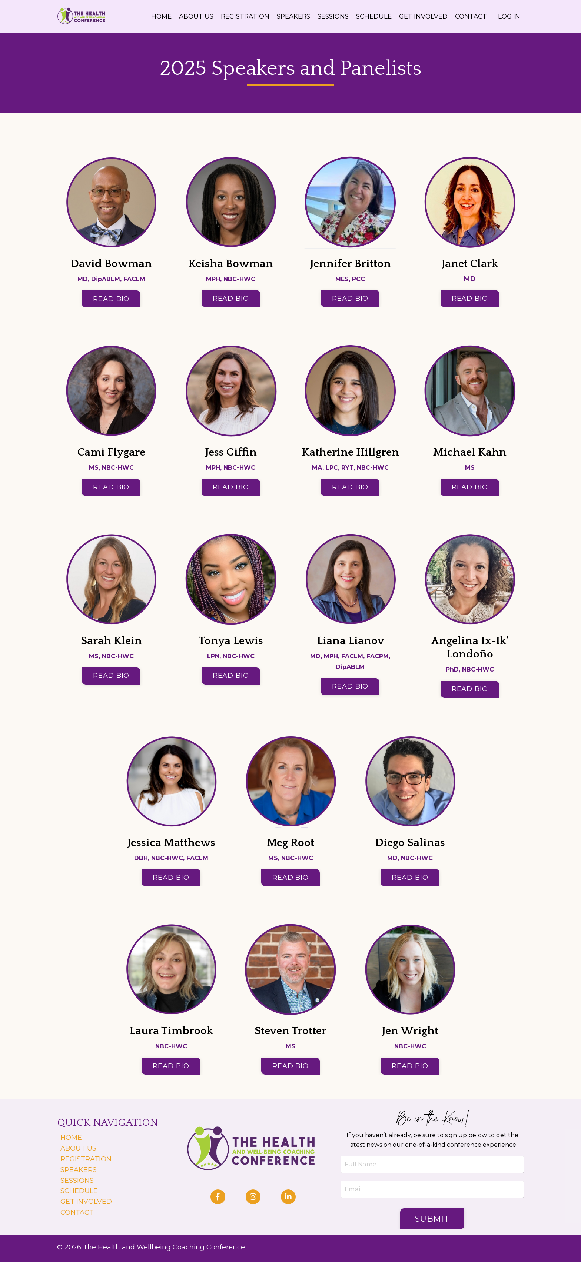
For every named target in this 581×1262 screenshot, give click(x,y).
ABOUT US (180, 16)
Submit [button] (435, 1220)
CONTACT (469, 16)
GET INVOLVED (419, 16)
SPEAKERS (282, 16)
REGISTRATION (231, 16)
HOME (144, 16)
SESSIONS (324, 16)
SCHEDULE (367, 16)
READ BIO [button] (111, 300)
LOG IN (508, 16)
